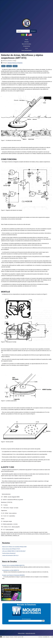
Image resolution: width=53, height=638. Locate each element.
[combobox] (23, 31)
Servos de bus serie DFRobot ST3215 (11, 549)
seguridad (9, 66)
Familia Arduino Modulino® (8, 553)
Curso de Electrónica (26, 50)
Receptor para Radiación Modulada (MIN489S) (13, 575)
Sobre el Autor (21, 633)
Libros (26, 48)
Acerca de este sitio (30, 633)
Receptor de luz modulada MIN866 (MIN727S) (13, 565)
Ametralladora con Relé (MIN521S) (10, 570)
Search (33, 31)
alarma (3, 66)
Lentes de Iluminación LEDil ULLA (10, 555)
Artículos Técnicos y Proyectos (15, 62)
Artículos (26, 41)
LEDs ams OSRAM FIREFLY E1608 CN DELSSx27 (14, 551)
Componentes (26, 46)
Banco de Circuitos (26, 44)
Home (26, 39)
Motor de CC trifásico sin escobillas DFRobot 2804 (14, 546)
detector (15, 66)
